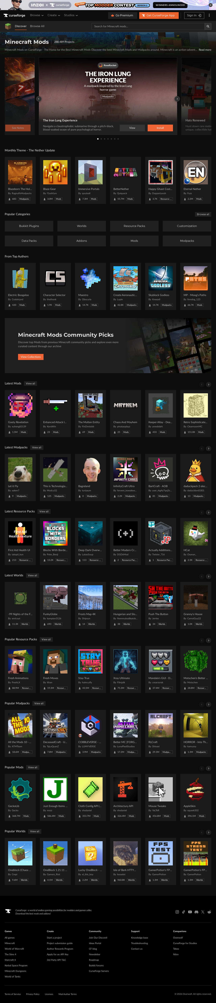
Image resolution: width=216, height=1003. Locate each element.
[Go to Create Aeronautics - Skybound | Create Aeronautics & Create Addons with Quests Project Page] (125, 286)
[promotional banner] (108, 5)
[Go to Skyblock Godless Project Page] (160, 286)
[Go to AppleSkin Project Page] (195, 797)
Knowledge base (139, 938)
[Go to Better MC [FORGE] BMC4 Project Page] (125, 733)
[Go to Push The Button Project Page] (160, 605)
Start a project (54, 938)
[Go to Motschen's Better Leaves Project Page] (195, 669)
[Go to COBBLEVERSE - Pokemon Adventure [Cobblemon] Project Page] (90, 733)
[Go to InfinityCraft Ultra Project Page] (125, 477)
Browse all (203, 214)
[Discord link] (196, 912)
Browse (37, 15)
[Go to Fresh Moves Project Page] (55, 669)
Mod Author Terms (68, 994)
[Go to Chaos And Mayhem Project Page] (125, 413)
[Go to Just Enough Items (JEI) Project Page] (55, 797)
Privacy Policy (32, 994)
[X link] (203, 912)
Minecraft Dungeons (15, 971)
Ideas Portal (95, 943)
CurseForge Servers (99, 971)
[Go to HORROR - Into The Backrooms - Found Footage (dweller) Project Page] (195, 733)
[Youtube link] (190, 912)
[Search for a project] (148, 26)
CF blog (93, 949)
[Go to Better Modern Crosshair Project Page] (125, 541)
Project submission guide (60, 943)
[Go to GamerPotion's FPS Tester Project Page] (160, 861)
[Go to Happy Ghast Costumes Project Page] (160, 180)
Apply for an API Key (57, 954)
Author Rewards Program (60, 949)
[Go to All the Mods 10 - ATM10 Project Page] (20, 733)
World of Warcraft (14, 949)
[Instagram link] (177, 912)
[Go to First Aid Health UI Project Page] (20, 541)
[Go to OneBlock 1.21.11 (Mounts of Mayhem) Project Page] (55, 861)
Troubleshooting (139, 943)
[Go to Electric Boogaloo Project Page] (20, 286)
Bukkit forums (96, 965)
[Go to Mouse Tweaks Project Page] (160, 797)
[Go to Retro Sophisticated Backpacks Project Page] (195, 413)
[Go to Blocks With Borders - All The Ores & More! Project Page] (55, 541)
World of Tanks (12, 977)
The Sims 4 (10, 954)
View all (30, 383)
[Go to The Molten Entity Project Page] (90, 413)
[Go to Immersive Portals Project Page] (90, 180)
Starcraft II (10, 960)
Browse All (37, 26)
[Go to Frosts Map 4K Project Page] (90, 605)
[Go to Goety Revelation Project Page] (20, 413)
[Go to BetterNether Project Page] (125, 180)
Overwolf (178, 938)
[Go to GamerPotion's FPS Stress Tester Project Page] (195, 861)
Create (54, 15)
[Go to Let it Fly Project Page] (20, 477)
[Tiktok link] (184, 912)
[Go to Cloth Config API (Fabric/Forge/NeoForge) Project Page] (90, 797)
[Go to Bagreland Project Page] (90, 477)
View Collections (31, 357)
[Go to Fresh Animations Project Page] (20, 669)
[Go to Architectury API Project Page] (125, 797)
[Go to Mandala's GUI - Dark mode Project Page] (160, 669)
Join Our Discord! (98, 938)
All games (10, 938)
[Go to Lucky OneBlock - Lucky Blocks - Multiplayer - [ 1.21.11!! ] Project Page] (90, 861)
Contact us (136, 949)
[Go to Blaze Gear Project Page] (55, 180)
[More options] (209, 15)
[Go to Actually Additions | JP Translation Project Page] (160, 541)
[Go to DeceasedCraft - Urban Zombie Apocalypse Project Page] (55, 733)
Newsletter (94, 954)
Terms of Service (13, 994)
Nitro (176, 954)
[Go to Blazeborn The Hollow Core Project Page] (20, 180)
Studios (71, 15)
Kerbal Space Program (16, 965)
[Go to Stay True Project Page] (90, 669)
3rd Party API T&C (56, 960)
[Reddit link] (209, 912)
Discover (21, 26)
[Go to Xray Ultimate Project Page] (125, 669)
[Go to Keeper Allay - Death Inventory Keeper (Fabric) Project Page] (160, 413)
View (132, 128)
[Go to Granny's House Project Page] (195, 605)
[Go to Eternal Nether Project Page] (195, 180)
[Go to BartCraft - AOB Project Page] (160, 477)
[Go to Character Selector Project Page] (55, 286)
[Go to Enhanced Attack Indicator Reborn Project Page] (55, 413)
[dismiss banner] (211, 5)
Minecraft (10, 943)
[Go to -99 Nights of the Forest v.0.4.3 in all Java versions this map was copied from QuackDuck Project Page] (20, 605)
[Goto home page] (14, 15)
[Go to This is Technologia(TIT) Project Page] (55, 477)
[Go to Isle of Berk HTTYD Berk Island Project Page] (125, 861)
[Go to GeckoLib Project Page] (20, 797)
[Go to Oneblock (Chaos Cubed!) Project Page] (20, 861)
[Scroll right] (208, 384)
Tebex (176, 949)
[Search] (208, 26)
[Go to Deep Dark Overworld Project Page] (90, 541)
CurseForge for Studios (185, 943)
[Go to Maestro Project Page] (90, 286)
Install (160, 128)
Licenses (49, 994)
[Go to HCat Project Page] (195, 541)
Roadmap (94, 960)
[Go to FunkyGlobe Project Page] (55, 605)
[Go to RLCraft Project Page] (160, 733)
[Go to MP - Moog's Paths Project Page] (195, 286)
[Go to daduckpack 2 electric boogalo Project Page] (195, 477)
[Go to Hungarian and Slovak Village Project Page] (125, 605)
